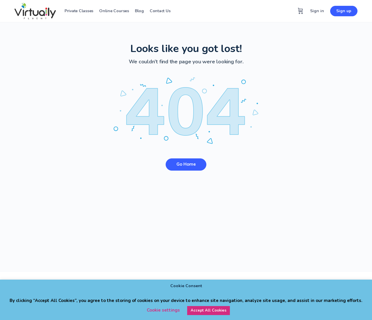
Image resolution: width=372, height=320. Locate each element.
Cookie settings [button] (163, 310)
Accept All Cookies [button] (208, 310)
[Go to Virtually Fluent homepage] (35, 10)
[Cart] (300, 11)
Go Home (186, 164)
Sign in (317, 11)
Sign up (343, 11)
